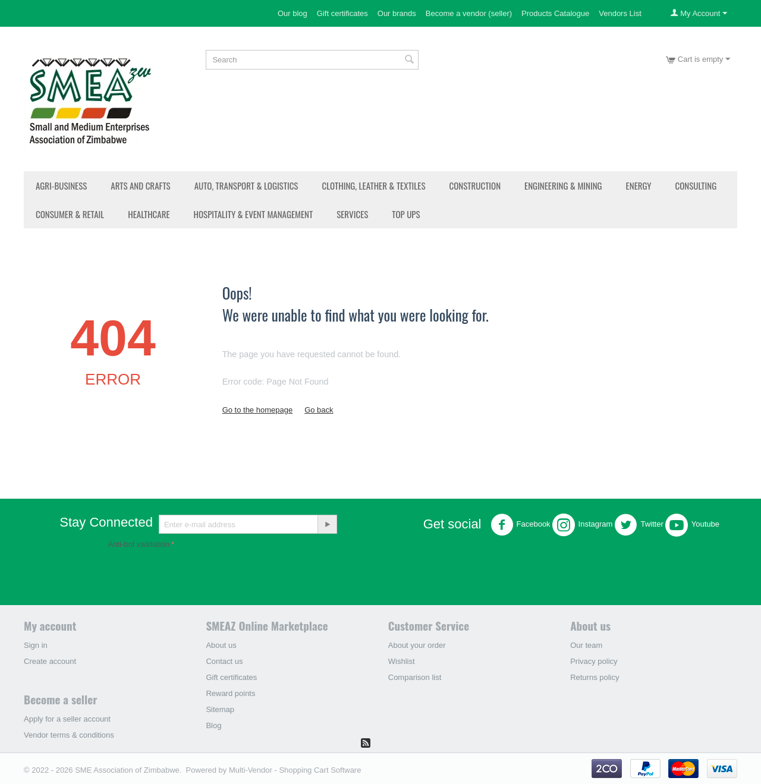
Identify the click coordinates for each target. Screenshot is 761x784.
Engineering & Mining (563, 185)
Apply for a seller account (67, 718)
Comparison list (415, 677)
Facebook (520, 525)
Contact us (224, 661)
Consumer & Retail (70, 214)
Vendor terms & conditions (69, 735)
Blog (213, 725)
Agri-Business (61, 185)
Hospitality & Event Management (253, 214)
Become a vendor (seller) (469, 13)
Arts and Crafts (140, 185)
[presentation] (198, 575)
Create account (50, 661)
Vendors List (620, 13)
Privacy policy (593, 661)
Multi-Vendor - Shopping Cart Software (295, 770)
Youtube (692, 525)
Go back (318, 409)
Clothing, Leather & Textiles (373, 185)
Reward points (230, 693)
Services (352, 214)
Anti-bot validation (138, 544)
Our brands (397, 13)
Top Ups (406, 214)
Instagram (582, 525)
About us (221, 645)
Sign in (36, 645)
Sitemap (220, 709)
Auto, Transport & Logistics (246, 185)
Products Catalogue (555, 13)
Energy (639, 185)
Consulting (696, 185)
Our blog (292, 13)
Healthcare (148, 214)
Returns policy (594, 677)
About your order (417, 645)
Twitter (638, 525)
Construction (475, 185)
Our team (586, 645)
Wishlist (401, 661)
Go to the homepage (257, 409)
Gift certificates (342, 13)
